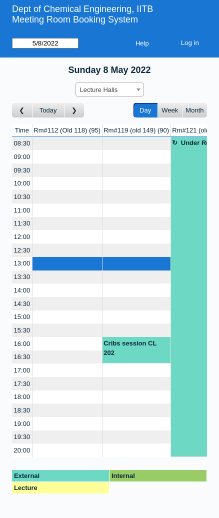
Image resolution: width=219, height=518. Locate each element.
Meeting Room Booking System (75, 19)
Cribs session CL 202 (130, 348)
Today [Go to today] (48, 110)
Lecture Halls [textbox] (99, 90)
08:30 (22, 143)
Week (170, 110)
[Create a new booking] (67, 143)
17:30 (22, 384)
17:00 (22, 370)
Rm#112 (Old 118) (67, 130)
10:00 (22, 183)
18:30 (22, 410)
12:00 (22, 236)
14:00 (22, 290)
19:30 (22, 436)
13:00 (22, 263)
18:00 (22, 396)
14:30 (22, 304)
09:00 (22, 156)
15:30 (22, 330)
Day (145, 110)
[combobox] (110, 89)
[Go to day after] (74, 110)
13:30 (22, 276)
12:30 (22, 250)
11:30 (22, 223)
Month (195, 110)
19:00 (22, 424)
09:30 (22, 170)
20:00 (22, 450)
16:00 (22, 344)
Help (142, 43)
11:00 (22, 210)
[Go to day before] (22, 110)
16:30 (22, 356)
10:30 (22, 196)
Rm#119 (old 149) (136, 130)
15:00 (22, 316)
